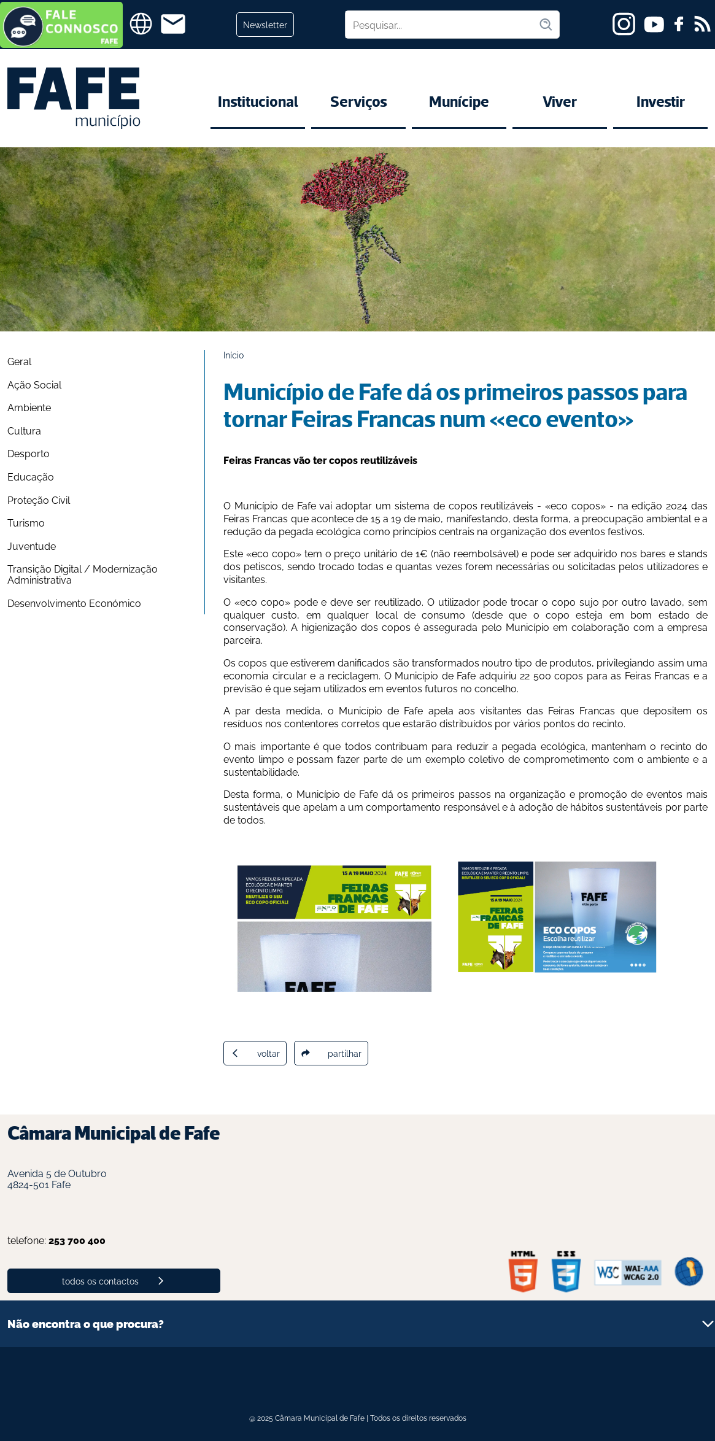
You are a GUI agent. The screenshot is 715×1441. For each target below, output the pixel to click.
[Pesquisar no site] (442, 24)
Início (233, 354)
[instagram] (624, 24)
